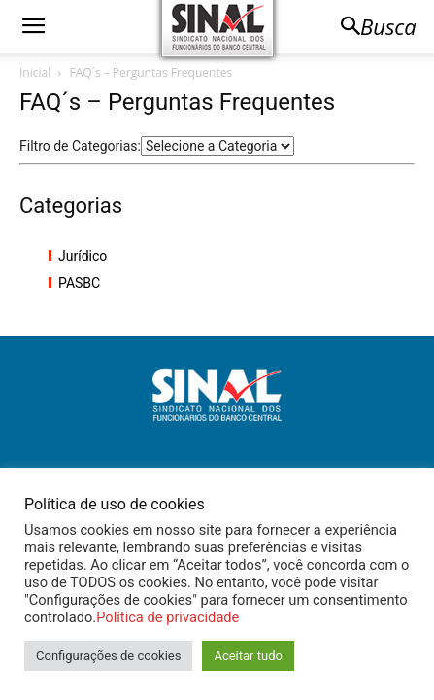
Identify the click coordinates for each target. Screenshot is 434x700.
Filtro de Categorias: (80, 146)
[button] (33, 26)
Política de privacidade (167, 617)
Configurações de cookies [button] (108, 655)
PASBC (79, 283)
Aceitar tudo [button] (248, 655)
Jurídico (82, 255)
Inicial (34, 72)
